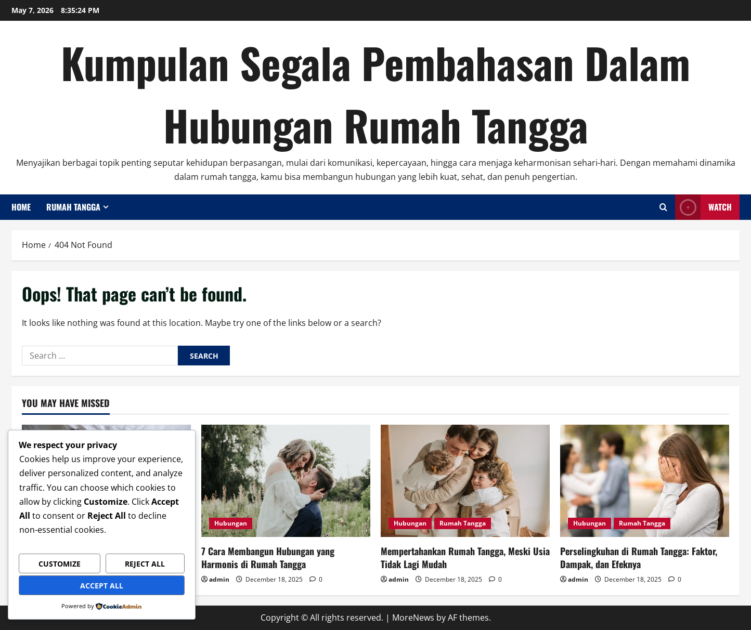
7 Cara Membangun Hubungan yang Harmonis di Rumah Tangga (267, 557)
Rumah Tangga (73, 207)
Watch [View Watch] (703, 207)
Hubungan (230, 523)
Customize (59, 564)
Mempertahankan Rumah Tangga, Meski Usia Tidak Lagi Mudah (465, 557)
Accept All (101, 585)
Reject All (145, 564)
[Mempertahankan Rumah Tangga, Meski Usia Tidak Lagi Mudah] (465, 481)
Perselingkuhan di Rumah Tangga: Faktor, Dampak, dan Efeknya (638, 557)
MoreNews (413, 617)
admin (219, 579)
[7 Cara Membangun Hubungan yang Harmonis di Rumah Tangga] (285, 481)
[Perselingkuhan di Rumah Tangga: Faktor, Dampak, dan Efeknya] (644, 481)
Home (21, 207)
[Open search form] (663, 207)
